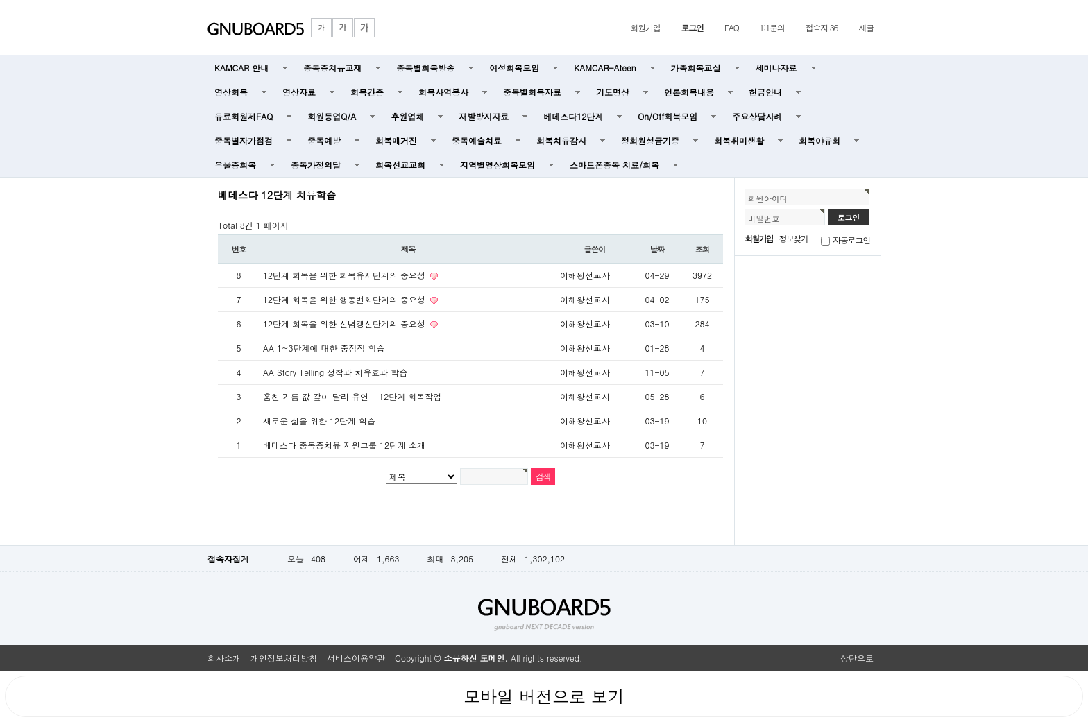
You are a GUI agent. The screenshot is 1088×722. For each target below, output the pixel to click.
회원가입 (645, 27)
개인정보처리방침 (283, 658)
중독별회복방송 (425, 68)
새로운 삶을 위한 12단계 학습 (319, 421)
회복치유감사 (561, 140)
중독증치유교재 (332, 68)
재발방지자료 (484, 116)
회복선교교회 (400, 165)
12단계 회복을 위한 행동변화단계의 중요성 (345, 299)
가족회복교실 (696, 68)
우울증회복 (235, 165)
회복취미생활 (739, 140)
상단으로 (857, 658)
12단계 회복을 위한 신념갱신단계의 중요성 (345, 323)
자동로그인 (851, 240)
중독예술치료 (477, 140)
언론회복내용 (689, 92)
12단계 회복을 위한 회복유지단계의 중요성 (345, 275)
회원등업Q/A (331, 116)
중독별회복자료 (532, 92)
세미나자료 (776, 68)
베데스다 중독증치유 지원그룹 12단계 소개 (344, 445)
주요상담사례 (757, 116)
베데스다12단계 (573, 116)
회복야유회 (819, 140)
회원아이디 (768, 198)
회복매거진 (396, 140)
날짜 (657, 249)
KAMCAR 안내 (241, 68)
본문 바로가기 (0, 0)
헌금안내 (765, 92)
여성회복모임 (514, 68)
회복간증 (367, 92)
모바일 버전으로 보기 (544, 696)
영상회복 (231, 92)
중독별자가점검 (243, 140)
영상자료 (299, 92)
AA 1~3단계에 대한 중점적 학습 (324, 348)
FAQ (731, 27)
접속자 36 (822, 27)
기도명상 (612, 92)
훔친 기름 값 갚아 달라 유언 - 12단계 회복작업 (352, 396)
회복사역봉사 (443, 92)
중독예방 (324, 140)
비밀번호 (764, 218)
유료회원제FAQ (243, 116)
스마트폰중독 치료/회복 (614, 165)
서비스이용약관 (356, 658)
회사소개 (224, 658)
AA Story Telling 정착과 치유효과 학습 (335, 372)
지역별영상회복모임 (497, 165)
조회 (702, 249)
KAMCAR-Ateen (605, 68)
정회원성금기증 (650, 140)
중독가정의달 (316, 165)
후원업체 (407, 116)
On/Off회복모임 (667, 116)
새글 (866, 27)
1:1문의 (772, 27)
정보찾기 (793, 238)
